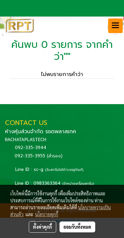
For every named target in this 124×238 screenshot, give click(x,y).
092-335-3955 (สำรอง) (38, 156)
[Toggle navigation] (115, 26)
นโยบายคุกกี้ (46, 214)
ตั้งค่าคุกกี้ (42, 227)
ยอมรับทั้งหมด (77, 227)
